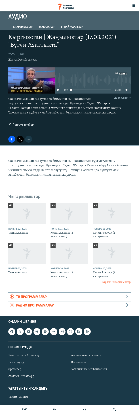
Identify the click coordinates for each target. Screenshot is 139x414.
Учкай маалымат (73, 27)
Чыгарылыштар (22, 27)
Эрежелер (14, 369)
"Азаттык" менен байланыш (89, 369)
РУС (24, 409)
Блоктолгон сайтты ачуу (23, 355)
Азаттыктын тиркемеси (86, 355)
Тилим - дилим (18, 397)
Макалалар (46, 27)
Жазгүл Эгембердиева (22, 59)
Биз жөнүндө (16, 362)
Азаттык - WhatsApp (21, 376)
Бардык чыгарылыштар (116, 282)
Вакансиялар (79, 362)
